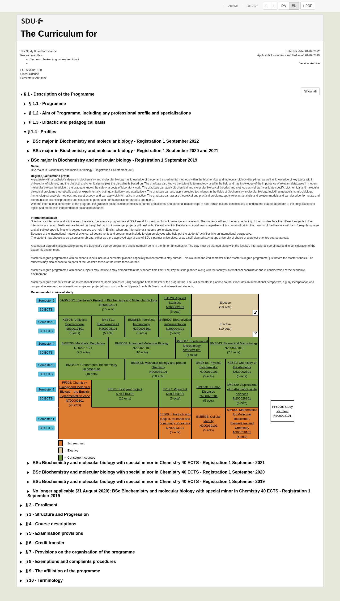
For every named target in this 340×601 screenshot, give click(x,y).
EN (294, 6)
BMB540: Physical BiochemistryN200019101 (208, 367)
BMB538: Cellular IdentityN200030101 (208, 421)
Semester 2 (46, 389)
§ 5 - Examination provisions (51, 533)
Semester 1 (46, 419)
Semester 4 (46, 343)
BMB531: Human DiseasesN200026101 (208, 391)
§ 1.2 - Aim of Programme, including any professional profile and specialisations (107, 113)
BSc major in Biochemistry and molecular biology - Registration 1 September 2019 (112, 160)
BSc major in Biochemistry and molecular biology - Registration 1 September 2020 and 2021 (122, 151)
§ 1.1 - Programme (45, 103)
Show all (310, 91)
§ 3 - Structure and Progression (54, 514)
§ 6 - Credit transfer (42, 543)
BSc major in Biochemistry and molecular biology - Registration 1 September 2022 (113, 141)
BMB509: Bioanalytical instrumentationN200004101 (175, 324)
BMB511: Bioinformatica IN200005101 (108, 324)
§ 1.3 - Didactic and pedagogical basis (65, 122)
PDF (307, 6)
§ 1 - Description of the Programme (57, 94)
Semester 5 (46, 322)
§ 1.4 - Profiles (40, 132)
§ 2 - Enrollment (38, 505)
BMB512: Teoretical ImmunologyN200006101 (141, 324)
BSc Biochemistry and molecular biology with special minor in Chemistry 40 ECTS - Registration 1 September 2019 (146, 481)
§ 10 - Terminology (41, 580)
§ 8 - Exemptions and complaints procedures (68, 561)
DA (283, 6)
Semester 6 (46, 300)
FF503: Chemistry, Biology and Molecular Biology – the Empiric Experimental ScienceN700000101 (74, 391)
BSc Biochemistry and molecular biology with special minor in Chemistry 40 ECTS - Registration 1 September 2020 (146, 472)
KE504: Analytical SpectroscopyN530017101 (75, 324)
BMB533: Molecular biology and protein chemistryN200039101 (158, 367)
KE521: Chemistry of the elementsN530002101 (242, 367)
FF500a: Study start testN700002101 (282, 411)
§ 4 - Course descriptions (48, 524)
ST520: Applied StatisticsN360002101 (175, 302)
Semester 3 (46, 365)
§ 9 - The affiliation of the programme (60, 571)
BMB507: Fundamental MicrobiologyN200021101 (192, 345)
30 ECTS (46, 309)
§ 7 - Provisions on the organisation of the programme (77, 552)
